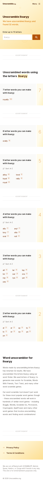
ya (27, 332)
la (27, 328)
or (11, 332)
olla (15, 232)
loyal (5, 178)
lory (4, 232)
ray (4, 278)
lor (4, 274)
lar (13, 270)
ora (23, 274)
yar (23, 278)
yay (4, 282)
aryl (15, 228)
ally (4, 228)
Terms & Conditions (13, 453)
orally (5, 141)
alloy (5, 175)
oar (13, 274)
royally (6, 99)
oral (4, 236)
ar (11, 328)
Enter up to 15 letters (12, 32)
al (3, 328)
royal (5, 182)
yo (4, 335)
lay (23, 270)
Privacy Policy (11, 447)
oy (19, 332)
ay (19, 328)
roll (15, 236)
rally (18, 178)
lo (3, 332)
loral (18, 175)
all (4, 270)
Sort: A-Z (8, 168)
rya (13, 278)
